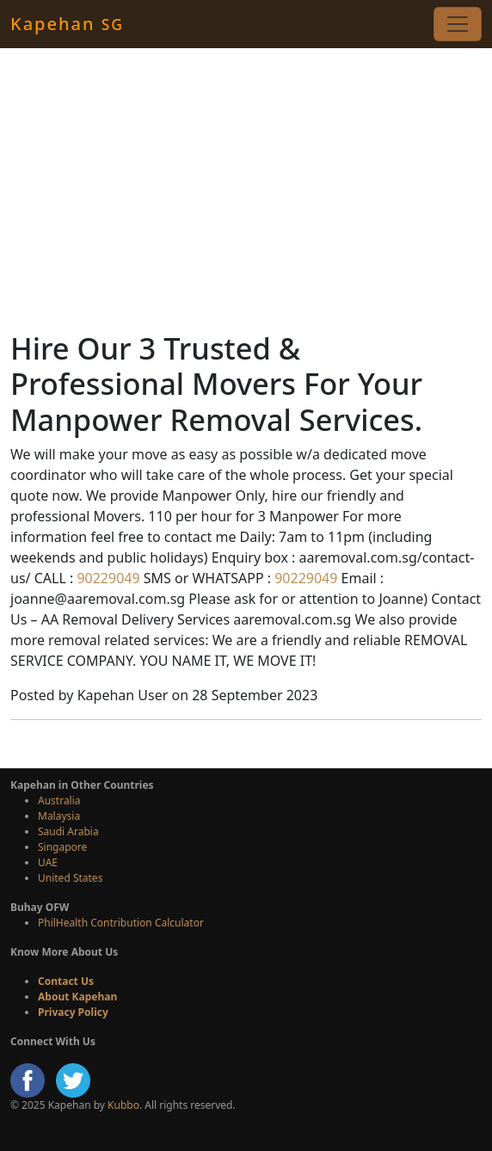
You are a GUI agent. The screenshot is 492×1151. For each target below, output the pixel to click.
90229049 (106, 578)
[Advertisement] (246, 189)
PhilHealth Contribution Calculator (121, 922)
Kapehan (67, 23)
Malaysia (59, 816)
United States (70, 878)
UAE (48, 862)
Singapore (62, 847)
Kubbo (123, 1105)
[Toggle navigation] (458, 24)
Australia (59, 800)
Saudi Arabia (68, 831)
